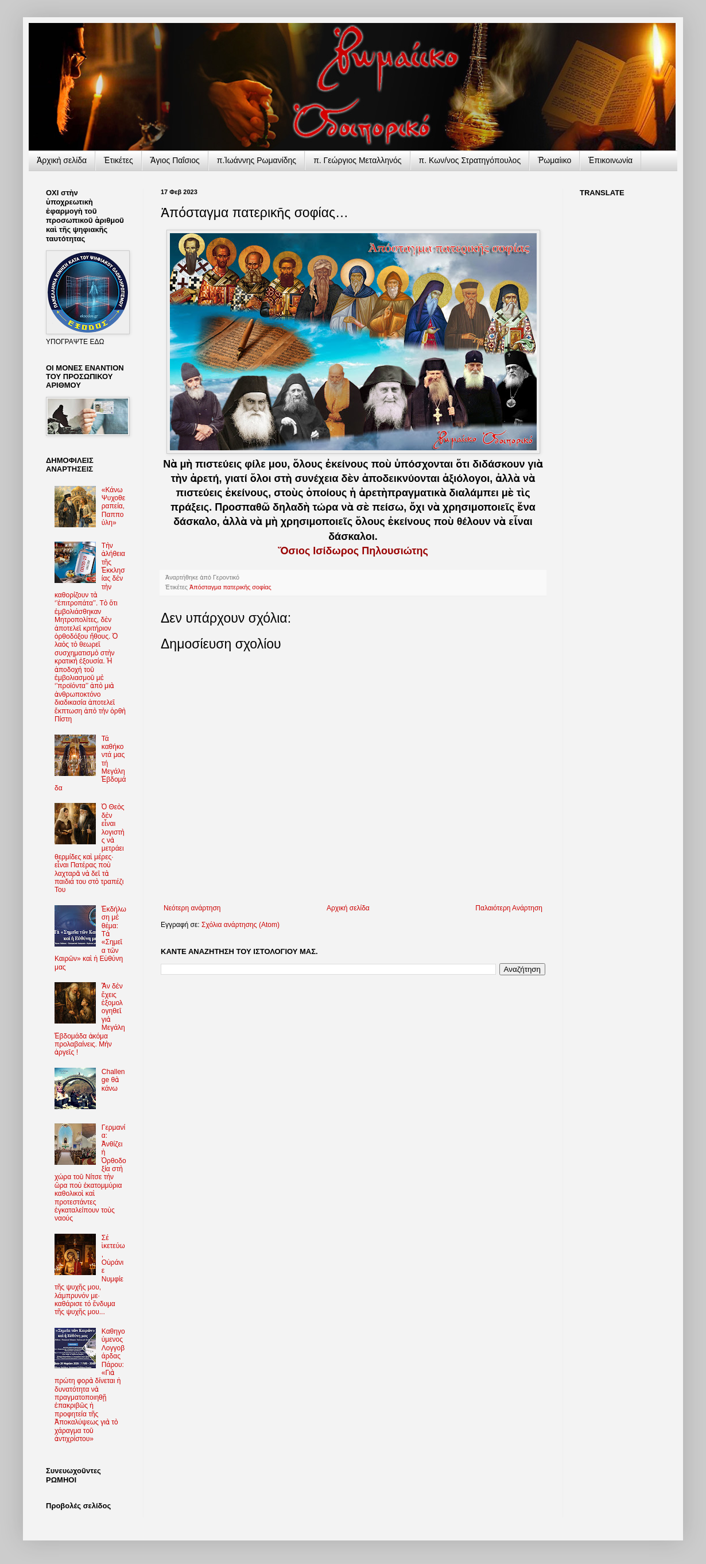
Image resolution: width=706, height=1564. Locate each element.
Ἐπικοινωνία (610, 160)
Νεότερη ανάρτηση (192, 908)
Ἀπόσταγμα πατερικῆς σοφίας (230, 587)
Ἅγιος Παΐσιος (175, 160)
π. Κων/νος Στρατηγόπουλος (470, 160)
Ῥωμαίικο (554, 160)
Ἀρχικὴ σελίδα (62, 160)
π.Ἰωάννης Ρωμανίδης (256, 160)
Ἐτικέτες (118, 160)
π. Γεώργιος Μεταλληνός (357, 160)
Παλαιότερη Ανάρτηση (508, 908)
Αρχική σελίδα (348, 908)
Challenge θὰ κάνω (113, 1080)
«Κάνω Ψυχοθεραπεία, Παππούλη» (113, 506)
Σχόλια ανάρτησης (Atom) (240, 925)
